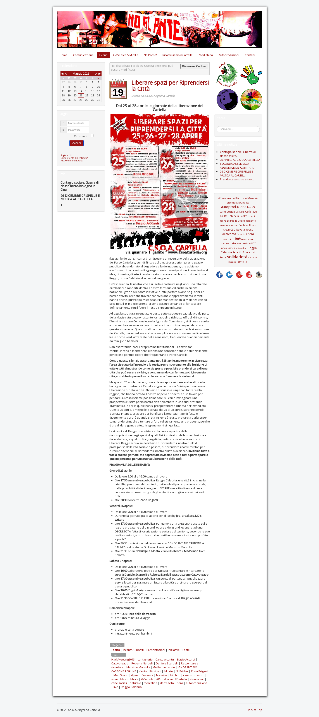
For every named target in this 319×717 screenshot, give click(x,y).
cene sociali (119, 683)
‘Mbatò (168, 671)
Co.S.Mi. (240, 211)
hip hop (175, 675)
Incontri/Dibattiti (133, 650)
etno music (197, 679)
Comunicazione (83, 55)
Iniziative (174, 650)
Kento (143, 671)
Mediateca (206, 55)
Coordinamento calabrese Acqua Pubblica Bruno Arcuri (238, 225)
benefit (251, 207)
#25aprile (147, 679)
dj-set (135, 675)
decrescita (167, 683)
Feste (186, 650)
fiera (180, 683)
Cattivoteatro (120, 663)
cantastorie (145, 659)
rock (253, 252)
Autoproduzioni (229, 55)
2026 (86, 73)
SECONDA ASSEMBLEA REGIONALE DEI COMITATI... (237, 165)
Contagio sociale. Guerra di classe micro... (238, 154)
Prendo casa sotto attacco (237, 179)
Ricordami (80, 136)
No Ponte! (150, 55)
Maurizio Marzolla (138, 667)
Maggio (77, 73)
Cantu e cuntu (164, 659)
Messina (161, 675)
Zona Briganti (200, 671)
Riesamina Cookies (194, 66)
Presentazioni (156, 650)
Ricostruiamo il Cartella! (177, 55)
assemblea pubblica (124, 679)
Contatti (250, 55)
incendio (227, 239)
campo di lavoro (193, 675)
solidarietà (237, 256)
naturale (135, 683)
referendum (241, 248)
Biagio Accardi (186, 659)
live (116, 687)
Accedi (76, 143)
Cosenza (147, 675)
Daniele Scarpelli (167, 663)
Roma (223, 257)
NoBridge (182, 671)
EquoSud (242, 234)
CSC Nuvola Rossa (241, 229)
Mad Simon (121, 675)
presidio (246, 243)
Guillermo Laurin (164, 667)
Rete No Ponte (241, 252)
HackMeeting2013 (123, 659)
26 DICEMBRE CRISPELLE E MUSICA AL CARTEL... (236, 173)
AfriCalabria (251, 198)
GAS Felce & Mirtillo (125, 55)
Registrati (67, 155)
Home (63, 55)
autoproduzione (196, 683)
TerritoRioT (243, 261)
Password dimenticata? (71, 160)
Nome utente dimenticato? (74, 157)
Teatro (115, 650)
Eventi (103, 55)
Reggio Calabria (131, 687)
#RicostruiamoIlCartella (171, 679)
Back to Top (254, 710)
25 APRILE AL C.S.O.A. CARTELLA (240, 160)
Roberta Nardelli (142, 663)
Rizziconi (155, 671)
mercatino (150, 683)
